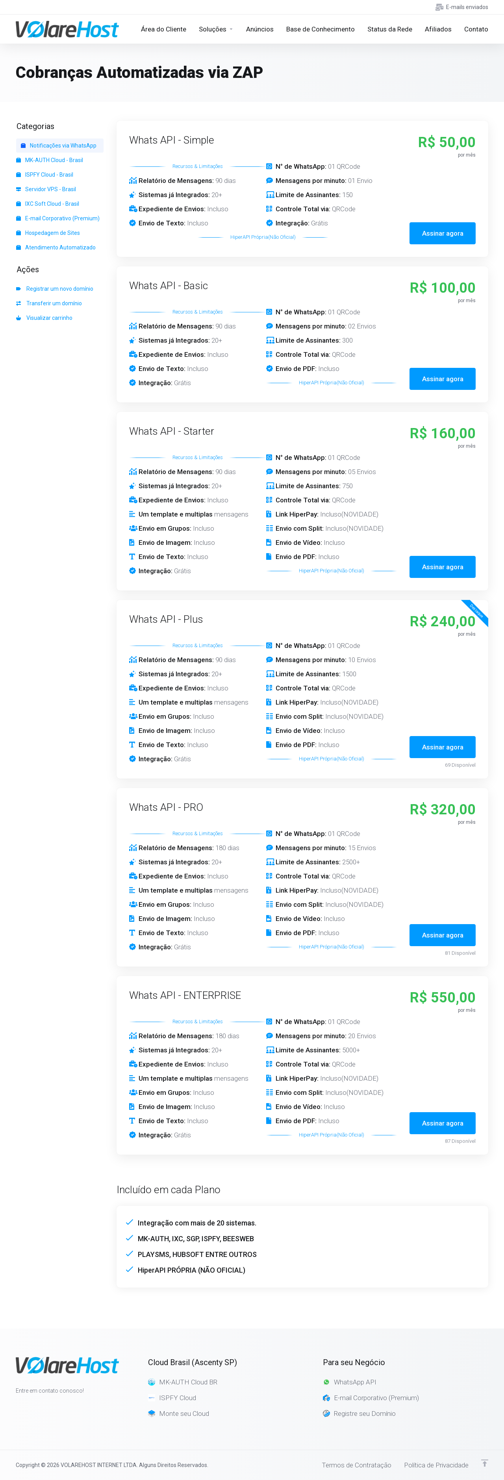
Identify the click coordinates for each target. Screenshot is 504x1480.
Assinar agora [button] (442, 233)
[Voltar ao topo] (485, 1463)
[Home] (164, 29)
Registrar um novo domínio (54, 289)
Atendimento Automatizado (56, 247)
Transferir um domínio (49, 303)
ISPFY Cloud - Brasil (44, 175)
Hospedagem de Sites (48, 233)
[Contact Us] (476, 29)
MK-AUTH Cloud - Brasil (49, 160)
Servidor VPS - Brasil (46, 189)
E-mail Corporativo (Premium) (58, 218)
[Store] (216, 29)
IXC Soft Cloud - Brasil (47, 204)
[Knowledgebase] (320, 29)
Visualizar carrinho (44, 318)
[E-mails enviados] (460, 7)
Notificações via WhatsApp (58, 145)
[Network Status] (390, 29)
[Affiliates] (438, 29)
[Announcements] (260, 29)
